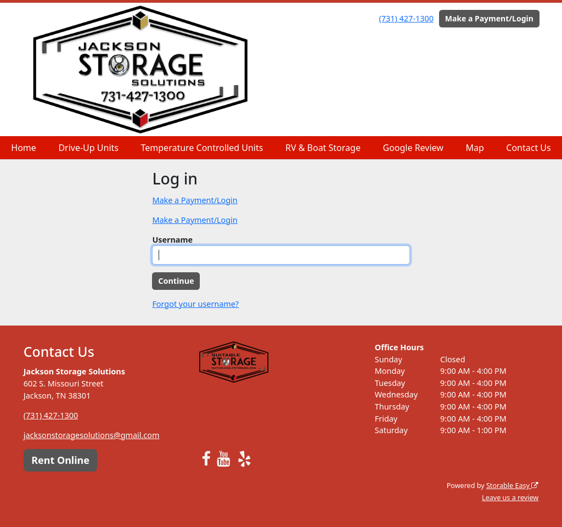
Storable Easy (512, 485)
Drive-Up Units (88, 148)
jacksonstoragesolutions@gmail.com (92, 435)
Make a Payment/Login (489, 18)
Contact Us (528, 148)
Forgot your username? (195, 304)
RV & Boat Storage (323, 148)
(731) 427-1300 (406, 18)
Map (474, 148)
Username (172, 239)
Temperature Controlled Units (202, 148)
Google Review (413, 148)
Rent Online (60, 460)
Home (23, 148)
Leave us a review (510, 497)
